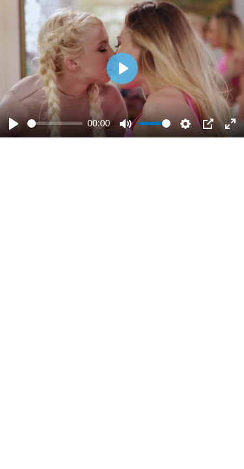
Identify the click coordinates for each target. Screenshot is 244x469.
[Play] (13, 123)
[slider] (55, 123)
